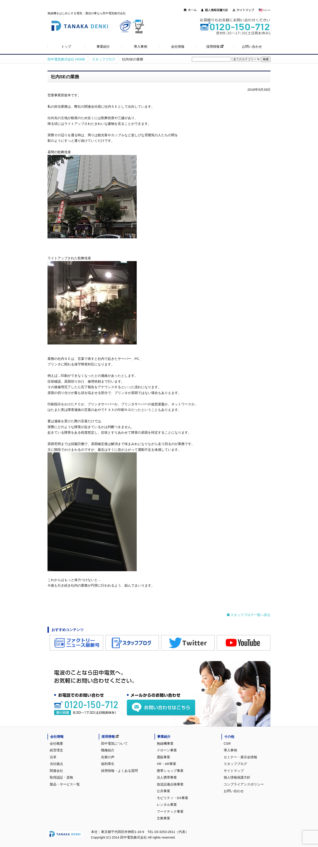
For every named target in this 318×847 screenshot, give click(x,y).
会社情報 (57, 736)
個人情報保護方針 (237, 777)
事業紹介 (164, 736)
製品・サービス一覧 (65, 784)
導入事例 (230, 750)
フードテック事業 (170, 811)
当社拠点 (56, 764)
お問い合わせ (234, 791)
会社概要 (56, 743)
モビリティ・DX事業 (172, 798)
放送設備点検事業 (170, 784)
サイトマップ (234, 771)
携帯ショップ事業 (170, 771)
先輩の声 (107, 757)
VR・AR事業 (166, 764)
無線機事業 (165, 743)
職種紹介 (107, 750)
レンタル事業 (167, 804)
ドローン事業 (167, 750)
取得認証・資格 (61, 777)
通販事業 (163, 757)
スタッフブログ (103, 59)
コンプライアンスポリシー (244, 784)
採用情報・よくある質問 (119, 771)
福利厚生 (107, 764)
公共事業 (163, 791)
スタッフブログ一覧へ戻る (250, 615)
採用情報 (110, 736)
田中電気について (114, 743)
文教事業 (163, 818)
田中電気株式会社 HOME (66, 59)
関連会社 (56, 771)
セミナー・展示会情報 (240, 757)
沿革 (53, 757)
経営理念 (56, 750)
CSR (227, 743)
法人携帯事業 (167, 777)
